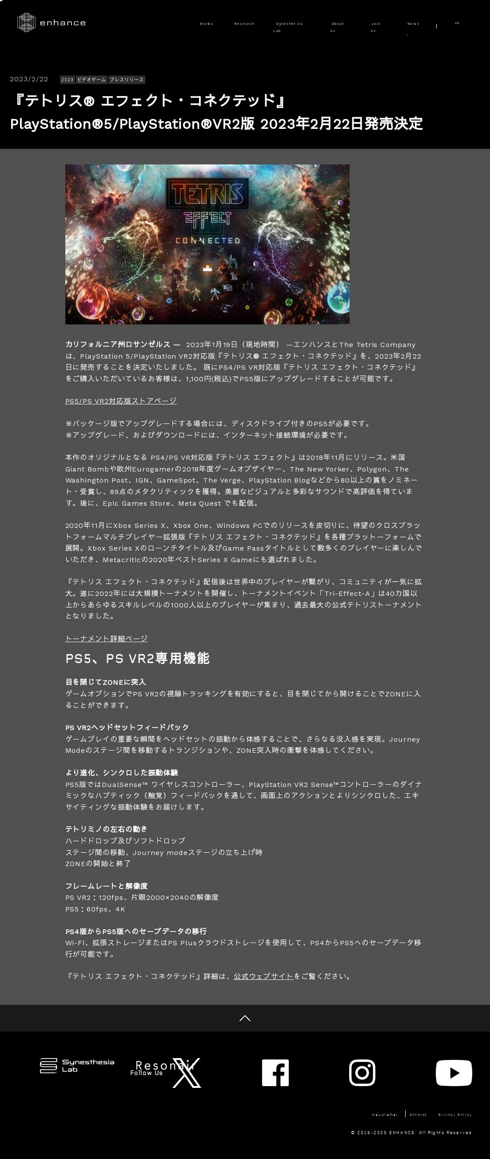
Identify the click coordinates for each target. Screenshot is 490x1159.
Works (147, 22)
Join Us (367, 22)
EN (463, 23)
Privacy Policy (448, 1093)
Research (193, 22)
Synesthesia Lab (255, 22)
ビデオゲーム (92, 80)
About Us (319, 22)
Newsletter (340, 1093)
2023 (67, 80)
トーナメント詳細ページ (106, 639)
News (410, 22)
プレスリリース (127, 80)
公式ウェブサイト (264, 976)
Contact (392, 1093)
